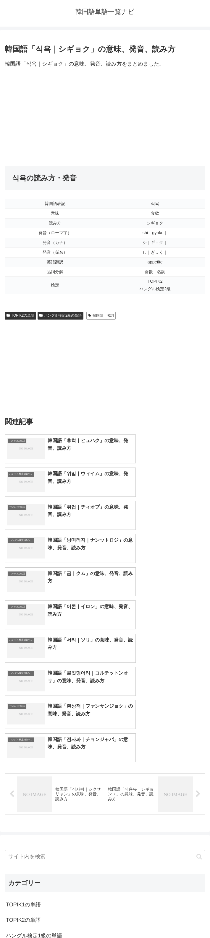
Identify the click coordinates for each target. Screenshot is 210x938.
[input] (105, 702)
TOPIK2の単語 (20, 315)
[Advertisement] (105, 117)
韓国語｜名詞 (101, 315)
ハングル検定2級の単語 (60, 315)
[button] (199, 701)
